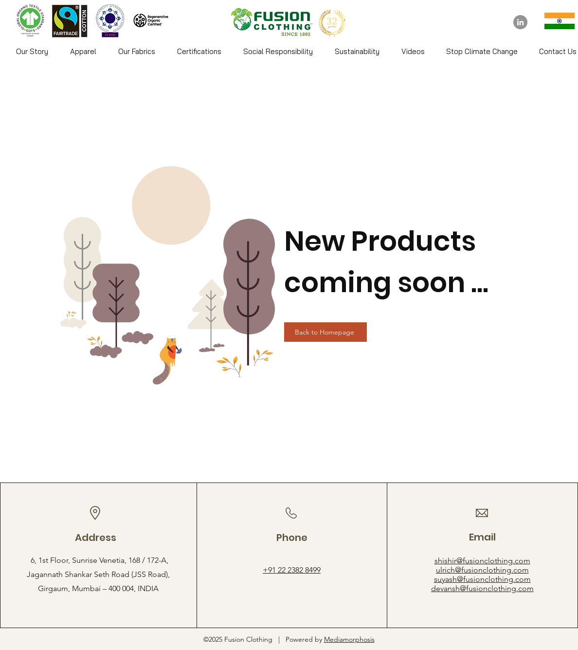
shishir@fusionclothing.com (482, 560)
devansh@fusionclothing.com (482, 588)
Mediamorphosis (349, 639)
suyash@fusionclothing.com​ (482, 579)
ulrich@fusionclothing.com (482, 570)
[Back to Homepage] (325, 332)
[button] (83, 51)
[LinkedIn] (520, 22)
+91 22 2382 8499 (292, 570)
